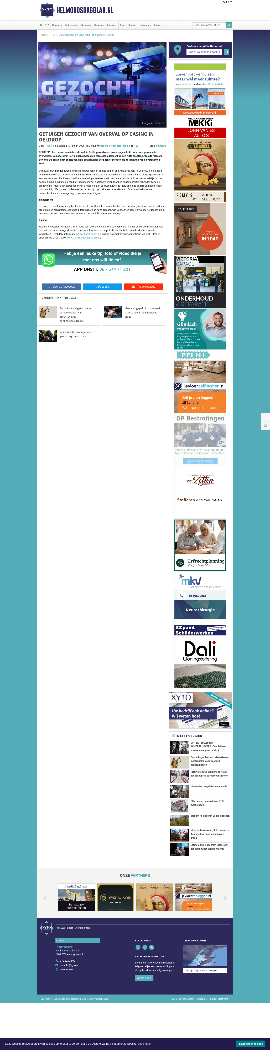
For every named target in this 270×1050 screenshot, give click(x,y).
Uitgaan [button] (132, 25)
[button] (41, 921)
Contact (157, 25)
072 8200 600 (67, 976)
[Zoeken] (229, 25)
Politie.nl (161, 145)
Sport (123, 25)
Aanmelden (144, 993)
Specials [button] (111, 25)
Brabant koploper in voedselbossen (210, 815)
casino (126, 145)
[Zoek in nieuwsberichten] (209, 25)
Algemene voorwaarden (182, 1014)
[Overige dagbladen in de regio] (205, 969)
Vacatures (146, 25)
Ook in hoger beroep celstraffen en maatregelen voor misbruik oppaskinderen (209, 761)
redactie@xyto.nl (69, 980)
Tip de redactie (143, 286)
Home (44, 34)
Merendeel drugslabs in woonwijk (209, 786)
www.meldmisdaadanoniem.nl (83, 237)
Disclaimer (202, 1014)
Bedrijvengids (71, 25)
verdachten (115, 145)
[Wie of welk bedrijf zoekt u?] (204, 52)
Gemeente (86, 25)
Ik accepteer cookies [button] (250, 1043)
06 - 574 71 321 (115, 269)
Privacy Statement (219, 1014)
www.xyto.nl (66, 985)
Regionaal (99, 25)
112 (47, 25)
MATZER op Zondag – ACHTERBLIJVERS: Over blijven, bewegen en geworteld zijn (208, 746)
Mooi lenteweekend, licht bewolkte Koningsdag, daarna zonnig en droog (209, 834)
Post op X (102, 286)
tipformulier (90, 234)
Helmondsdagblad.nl (85, 10)
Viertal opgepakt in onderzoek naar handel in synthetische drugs (142, 312)
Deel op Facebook (61, 286)
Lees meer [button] (144, 1043)
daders (104, 145)
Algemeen (57, 25)
